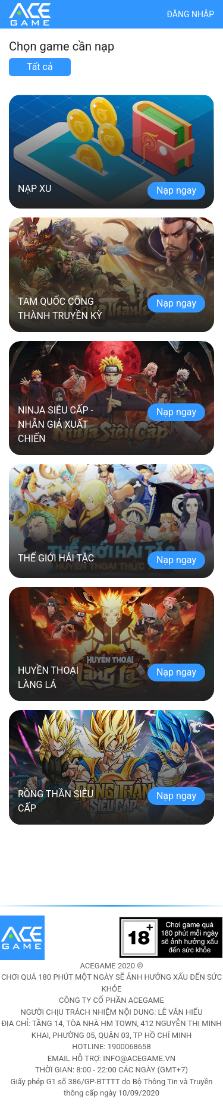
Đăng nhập (190, 14)
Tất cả (40, 66)
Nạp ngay (176, 190)
